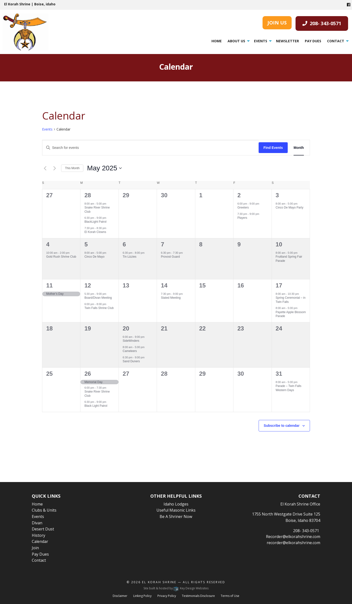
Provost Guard (170, 256)
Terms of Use (230, 596)
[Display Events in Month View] (299, 147)
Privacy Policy (166, 596)
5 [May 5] (86, 244)
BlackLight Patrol (95, 221)
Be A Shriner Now (176, 516)
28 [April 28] (87, 195)
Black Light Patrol (95, 405)
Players (242, 218)
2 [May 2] (239, 195)
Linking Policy (142, 596)
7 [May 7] (162, 244)
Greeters (243, 207)
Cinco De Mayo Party (289, 207)
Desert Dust (43, 529)
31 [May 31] (279, 373)
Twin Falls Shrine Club (98, 308)
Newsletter (287, 41)
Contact (335, 41)
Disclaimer (120, 596)
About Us (236, 41)
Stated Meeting (171, 297)
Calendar (40, 541)
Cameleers (130, 351)
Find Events (273, 148)
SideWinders (131, 340)
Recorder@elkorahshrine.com (293, 536)
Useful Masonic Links (176, 510)
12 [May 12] (87, 285)
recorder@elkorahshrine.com (293, 542)
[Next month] (54, 168)
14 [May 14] (164, 285)
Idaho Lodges (176, 504)
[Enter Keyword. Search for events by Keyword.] (150, 147)
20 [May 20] (126, 328)
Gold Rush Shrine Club (61, 256)
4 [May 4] (47, 244)
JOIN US (277, 22)
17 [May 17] (279, 285)
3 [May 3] (277, 195)
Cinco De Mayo (94, 256)
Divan (37, 523)
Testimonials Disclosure (198, 596)
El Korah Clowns (95, 232)
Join (35, 547)
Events (260, 41)
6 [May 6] (124, 244)
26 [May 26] (87, 373)
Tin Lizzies (129, 256)
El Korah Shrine (159, 582)
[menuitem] (217, 41)
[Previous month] (45, 168)
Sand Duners (131, 361)
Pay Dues (313, 41)
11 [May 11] (49, 285)
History (38, 535)
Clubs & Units (44, 510)
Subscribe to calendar (281, 426)
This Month (72, 168)
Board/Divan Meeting (98, 297)
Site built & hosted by (176, 588)
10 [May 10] (279, 244)
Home (216, 41)
